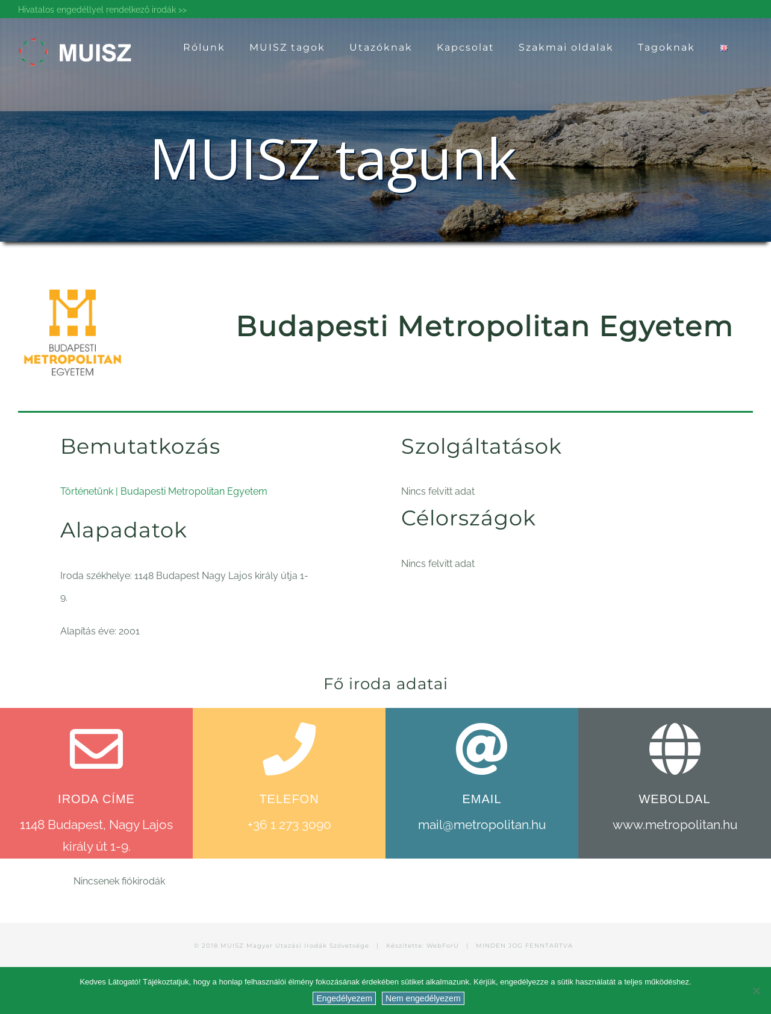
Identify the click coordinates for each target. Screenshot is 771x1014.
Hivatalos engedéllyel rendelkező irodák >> (102, 9)
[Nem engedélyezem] (756, 990)
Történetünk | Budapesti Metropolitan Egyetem (163, 491)
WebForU (442, 946)
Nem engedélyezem (423, 998)
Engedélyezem (344, 998)
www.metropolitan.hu (675, 824)
